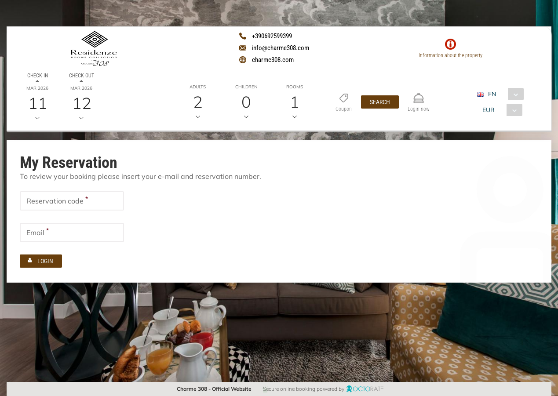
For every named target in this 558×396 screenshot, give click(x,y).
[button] (380, 102)
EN (492, 94)
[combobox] (503, 94)
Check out (81, 75)
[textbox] (72, 200)
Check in (37, 75)
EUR (488, 110)
